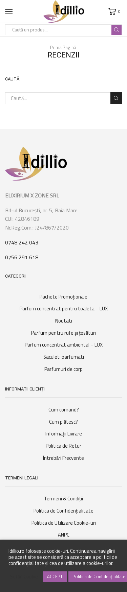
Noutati (63, 321)
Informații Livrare (63, 433)
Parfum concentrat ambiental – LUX (64, 345)
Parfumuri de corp (63, 369)
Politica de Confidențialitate (63, 511)
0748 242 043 (21, 242)
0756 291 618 (21, 257)
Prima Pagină (63, 47)
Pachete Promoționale (63, 297)
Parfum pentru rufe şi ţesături (63, 333)
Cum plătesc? (63, 422)
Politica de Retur (63, 446)
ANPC (63, 535)
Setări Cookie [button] (24, 577)
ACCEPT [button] (55, 576)
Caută (116, 98)
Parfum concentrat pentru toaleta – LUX (64, 308)
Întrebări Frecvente (63, 458)
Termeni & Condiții (63, 498)
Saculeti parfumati (63, 357)
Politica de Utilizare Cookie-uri (63, 523)
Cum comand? (63, 409)
